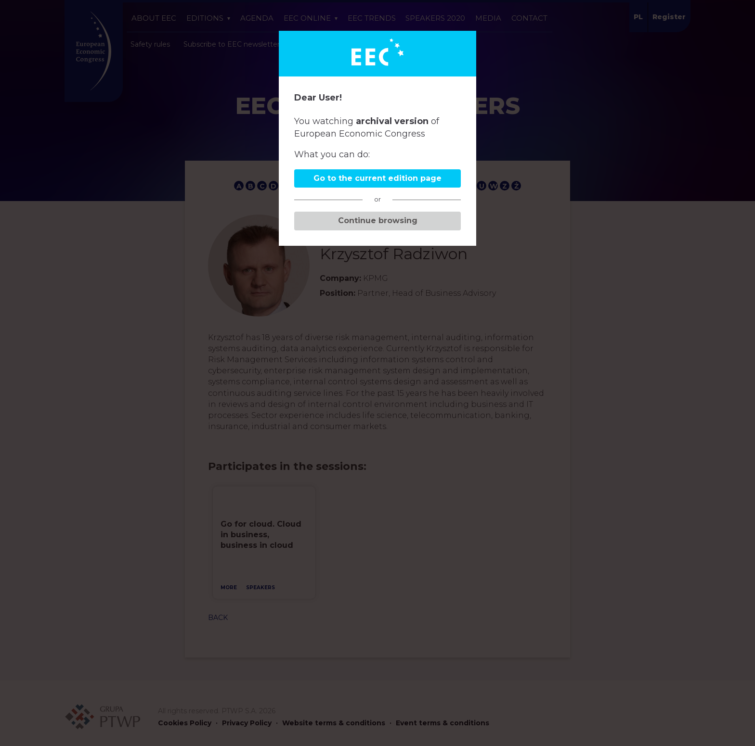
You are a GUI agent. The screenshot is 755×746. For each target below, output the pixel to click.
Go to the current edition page (377, 178)
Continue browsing (377, 220)
